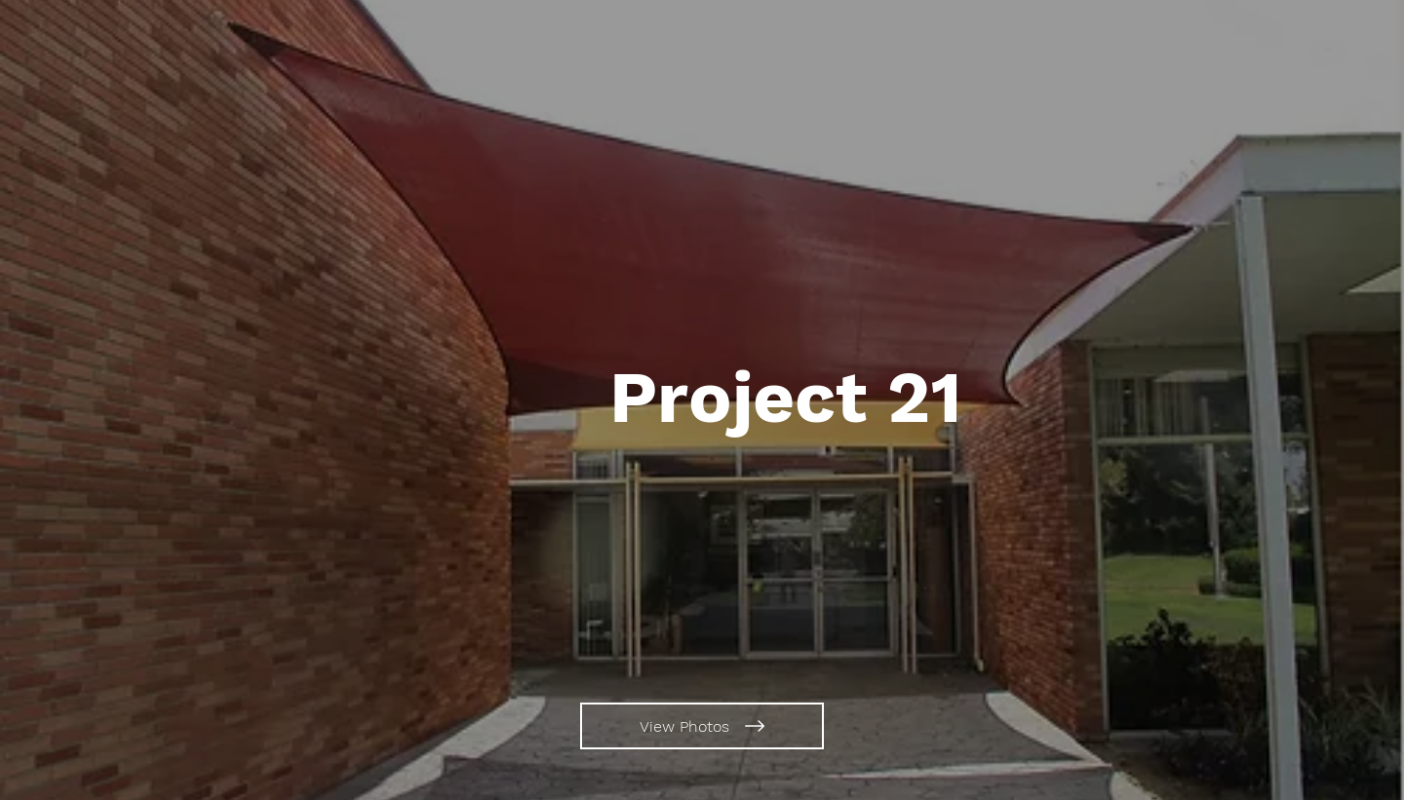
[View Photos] (702, 726)
